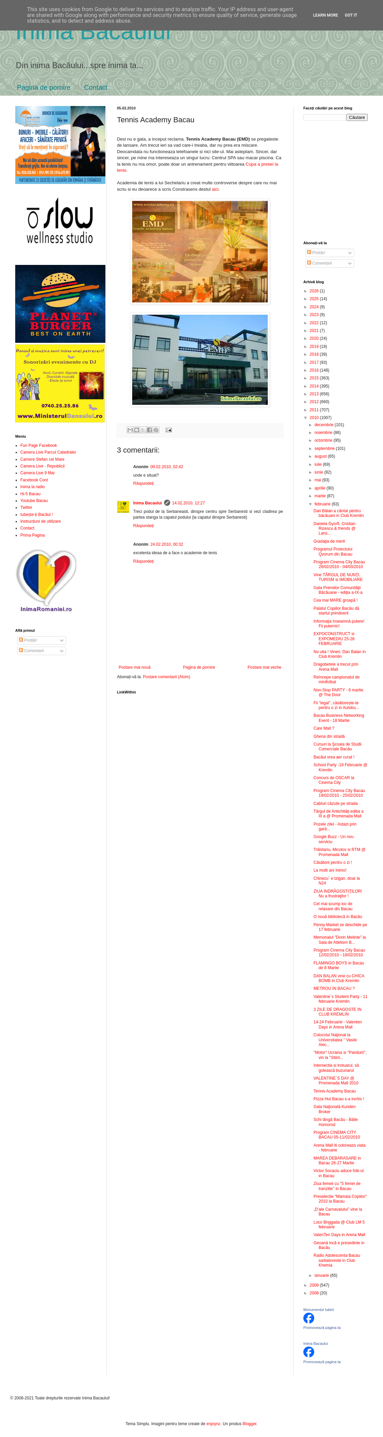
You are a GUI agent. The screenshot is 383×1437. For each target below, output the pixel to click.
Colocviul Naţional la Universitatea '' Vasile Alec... (335, 1040)
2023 (315, 314)
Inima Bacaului (147, 503)
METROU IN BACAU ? (334, 988)
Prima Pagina (32, 535)
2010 (315, 417)
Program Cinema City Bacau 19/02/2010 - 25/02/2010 (339, 793)
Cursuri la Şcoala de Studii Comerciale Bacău (337, 746)
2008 (315, 1293)
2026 (315, 291)
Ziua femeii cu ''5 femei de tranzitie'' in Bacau (337, 1186)
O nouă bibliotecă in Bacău (338, 916)
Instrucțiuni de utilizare (40, 521)
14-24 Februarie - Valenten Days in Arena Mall (338, 1024)
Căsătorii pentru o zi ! (333, 862)
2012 (315, 401)
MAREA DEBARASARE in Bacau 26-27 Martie (337, 1160)
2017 (315, 362)
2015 (315, 378)
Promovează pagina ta (322, 1328)
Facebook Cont (34, 480)
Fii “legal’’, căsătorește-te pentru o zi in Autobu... (336, 705)
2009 (315, 1285)
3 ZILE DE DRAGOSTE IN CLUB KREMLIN (337, 1012)
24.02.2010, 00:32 (166, 544)
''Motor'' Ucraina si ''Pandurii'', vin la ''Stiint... (340, 1055)
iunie (319, 472)
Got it (351, 15)
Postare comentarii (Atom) (166, 676)
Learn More (325, 15)
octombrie (324, 440)
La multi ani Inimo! (330, 870)
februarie (323, 504)
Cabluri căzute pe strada (336, 803)
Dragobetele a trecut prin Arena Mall (336, 666)
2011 (315, 410)
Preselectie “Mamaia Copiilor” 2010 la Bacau (340, 1199)
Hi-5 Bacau (30, 494)
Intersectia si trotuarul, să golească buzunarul (336, 1067)
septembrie (325, 448)
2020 (315, 338)
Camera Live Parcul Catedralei (48, 452)
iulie (319, 464)
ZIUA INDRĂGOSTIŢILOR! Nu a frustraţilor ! (338, 893)
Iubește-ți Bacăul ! (36, 514)
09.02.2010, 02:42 (166, 466)
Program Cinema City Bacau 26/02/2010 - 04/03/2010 (339, 564)
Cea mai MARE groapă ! (336, 600)
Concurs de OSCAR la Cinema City (334, 780)
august (321, 456)
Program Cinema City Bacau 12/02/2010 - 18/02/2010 (339, 952)
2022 (315, 322)
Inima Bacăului (93, 31)
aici (214, 189)
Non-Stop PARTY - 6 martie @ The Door (338, 692)
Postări (28, 640)
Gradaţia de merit (329, 541)
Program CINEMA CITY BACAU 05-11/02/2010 (337, 1135)
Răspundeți (143, 483)
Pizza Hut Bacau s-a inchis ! (339, 1099)
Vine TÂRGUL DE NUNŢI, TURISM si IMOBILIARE (338, 577)
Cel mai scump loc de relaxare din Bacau (333, 906)
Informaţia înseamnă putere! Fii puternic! (339, 623)
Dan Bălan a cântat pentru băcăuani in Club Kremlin (339, 513)
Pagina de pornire (43, 87)
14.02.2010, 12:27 (188, 503)
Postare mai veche (264, 667)
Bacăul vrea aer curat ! (334, 757)
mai (318, 480)
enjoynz (213, 1423)
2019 (315, 346)
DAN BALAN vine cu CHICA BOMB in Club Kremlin (339, 978)
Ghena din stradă (329, 736)
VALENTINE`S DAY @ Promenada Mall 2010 (336, 1080)
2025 (315, 298)
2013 (315, 394)
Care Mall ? (324, 728)
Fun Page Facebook (38, 445)
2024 (315, 307)
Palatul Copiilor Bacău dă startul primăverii (336, 611)
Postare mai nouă (134, 667)
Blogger (250, 1423)
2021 (315, 330)
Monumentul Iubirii (318, 1310)
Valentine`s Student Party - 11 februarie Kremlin (340, 999)
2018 (315, 354)
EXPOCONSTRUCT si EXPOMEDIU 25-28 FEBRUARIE (334, 638)
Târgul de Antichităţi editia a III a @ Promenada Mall (338, 813)
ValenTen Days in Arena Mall (339, 1234)
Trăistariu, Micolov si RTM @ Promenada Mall (340, 852)
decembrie (325, 424)
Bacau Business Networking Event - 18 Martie (339, 718)
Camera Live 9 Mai (37, 473)
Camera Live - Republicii (42, 466)
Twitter (26, 507)
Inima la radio (32, 486)
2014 (315, 386)
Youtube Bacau (34, 500)
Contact (95, 87)
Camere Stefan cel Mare (42, 459)
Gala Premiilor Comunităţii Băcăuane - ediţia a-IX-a (338, 590)
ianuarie (322, 1275)
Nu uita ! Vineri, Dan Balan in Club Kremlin (340, 654)
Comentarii (31, 650)
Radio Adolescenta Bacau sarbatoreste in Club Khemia (337, 1260)
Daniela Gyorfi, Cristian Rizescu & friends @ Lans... (335, 528)
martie (321, 496)
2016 (315, 370)
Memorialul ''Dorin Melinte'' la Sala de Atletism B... (340, 939)
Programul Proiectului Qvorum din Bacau (333, 551)
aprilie (320, 488)
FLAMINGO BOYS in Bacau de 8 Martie (339, 965)
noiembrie (324, 432)
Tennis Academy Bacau (335, 1091)
